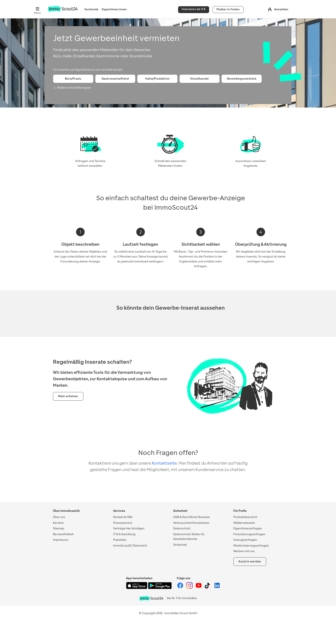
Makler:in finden (228, 9)
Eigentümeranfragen (247, 528)
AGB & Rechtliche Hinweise (191, 517)
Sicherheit (180, 545)
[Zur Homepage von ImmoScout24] (63, 11)
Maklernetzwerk (244, 523)
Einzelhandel (199, 78)
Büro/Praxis (73, 78)
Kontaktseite (164, 463)
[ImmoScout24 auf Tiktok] (208, 588)
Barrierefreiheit (63, 534)
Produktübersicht (245, 517)
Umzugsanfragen (245, 540)
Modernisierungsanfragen (251, 545)
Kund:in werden (249, 561)
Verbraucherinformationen (191, 523)
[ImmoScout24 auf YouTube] (199, 588)
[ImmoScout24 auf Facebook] (180, 588)
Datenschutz (181, 528)
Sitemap (58, 528)
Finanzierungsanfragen (249, 534)
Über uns (59, 517)
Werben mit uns (244, 551)
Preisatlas (119, 540)
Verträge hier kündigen (128, 528)
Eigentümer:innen (114, 9)
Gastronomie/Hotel (115, 78)
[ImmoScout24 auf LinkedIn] (217, 588)
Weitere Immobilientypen (74, 87)
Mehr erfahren (68, 396)
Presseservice (122, 523)
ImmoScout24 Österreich (130, 545)
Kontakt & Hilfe (123, 517)
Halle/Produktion (157, 78)
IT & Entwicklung (124, 534)
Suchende (91, 9)
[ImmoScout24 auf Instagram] (190, 588)
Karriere (58, 523)
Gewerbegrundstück (241, 78)
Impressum (60, 540)
